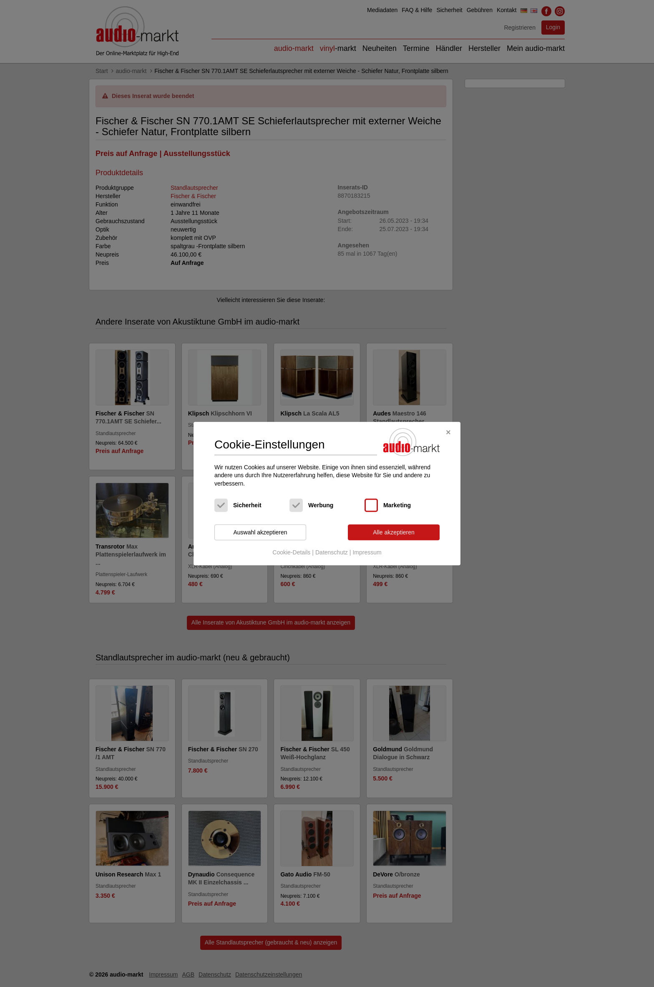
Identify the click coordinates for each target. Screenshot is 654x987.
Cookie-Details (291, 552)
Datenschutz (331, 552)
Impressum (366, 552)
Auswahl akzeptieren (260, 532)
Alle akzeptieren (394, 532)
